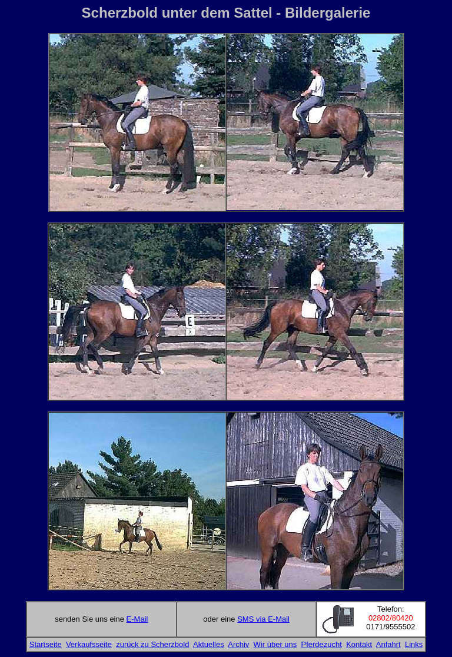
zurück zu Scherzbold (152, 644)
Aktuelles (208, 644)
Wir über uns (275, 644)
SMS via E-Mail (263, 619)
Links (414, 644)
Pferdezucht (321, 644)
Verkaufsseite (89, 644)
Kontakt (359, 644)
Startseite (45, 644)
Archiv (238, 644)
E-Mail (137, 619)
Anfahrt (388, 644)
